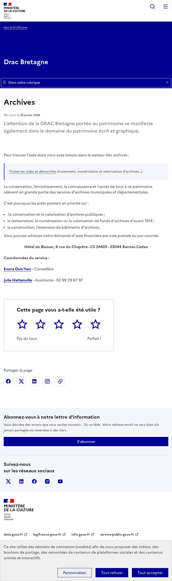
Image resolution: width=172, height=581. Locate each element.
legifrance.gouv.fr (47, 534)
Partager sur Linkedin (34, 381)
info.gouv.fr (80, 534)
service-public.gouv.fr (117, 534)
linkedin (21, 481)
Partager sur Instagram (47, 381)
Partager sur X (21, 381)
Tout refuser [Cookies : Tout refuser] (112, 572)
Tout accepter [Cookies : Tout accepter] (150, 572)
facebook (34, 481)
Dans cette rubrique (86, 82)
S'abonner (86, 441)
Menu (165, 6)
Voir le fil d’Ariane (15, 27)
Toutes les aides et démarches (32, 171)
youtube (60, 481)
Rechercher (152, 6)
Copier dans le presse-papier (60, 381)
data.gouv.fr (13, 534)
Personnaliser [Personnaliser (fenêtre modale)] (74, 572)
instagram (47, 481)
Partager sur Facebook (8, 381)
